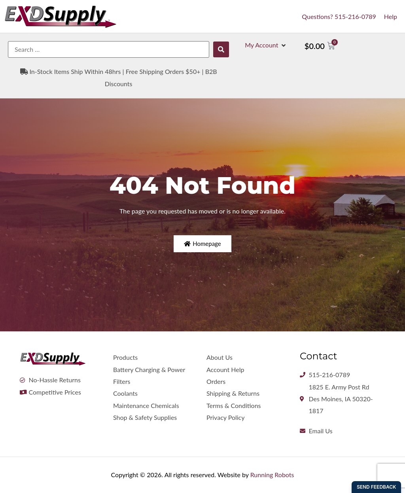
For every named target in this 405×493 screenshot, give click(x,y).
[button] (266, 45)
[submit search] (221, 49)
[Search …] (108, 49)
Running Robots (272, 474)
